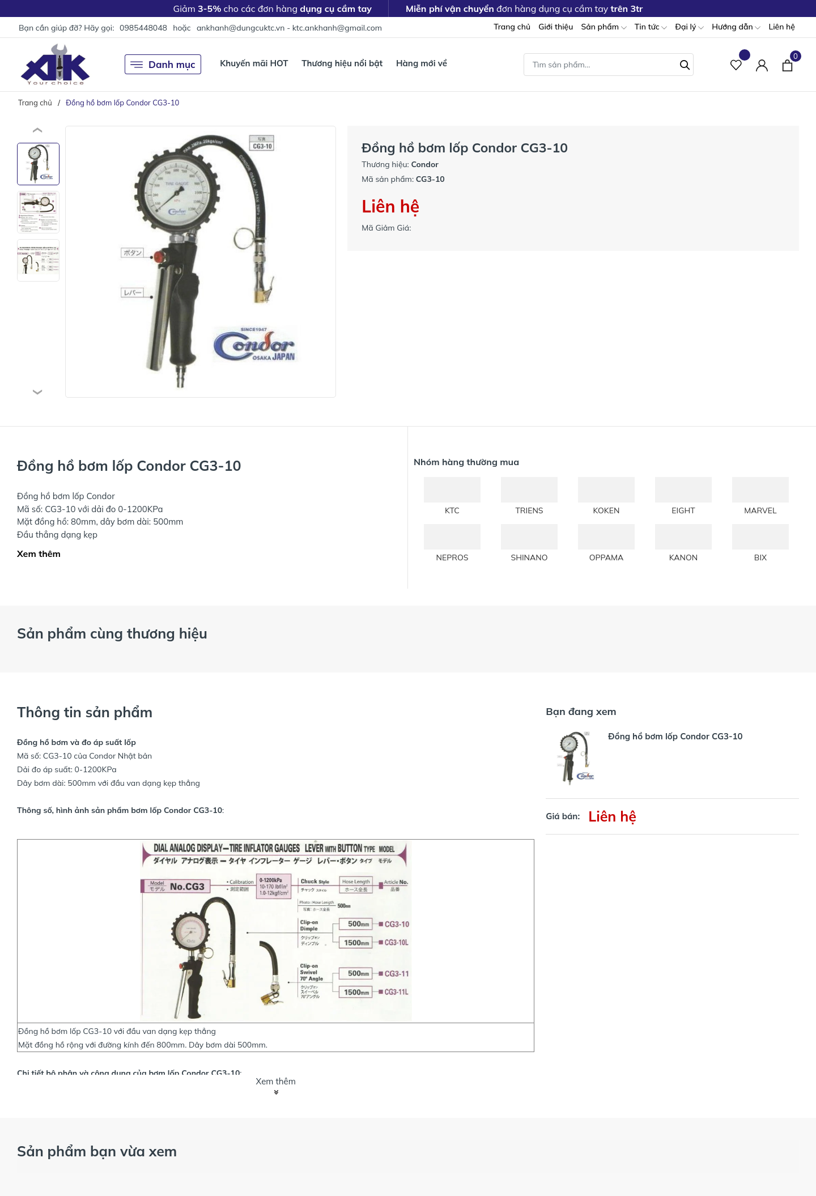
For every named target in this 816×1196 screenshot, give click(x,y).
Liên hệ (781, 27)
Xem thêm (39, 553)
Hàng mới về (421, 63)
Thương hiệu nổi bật (341, 63)
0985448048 (143, 28)
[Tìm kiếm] (685, 63)
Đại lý (689, 27)
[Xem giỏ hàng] (787, 64)
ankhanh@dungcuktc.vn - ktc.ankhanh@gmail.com (289, 28)
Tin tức (651, 27)
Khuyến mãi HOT (254, 63)
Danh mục (163, 64)
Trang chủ (512, 27)
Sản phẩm (603, 27)
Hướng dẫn (736, 27)
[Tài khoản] (762, 64)
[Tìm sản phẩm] (609, 64)
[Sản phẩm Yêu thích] (736, 64)
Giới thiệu (555, 27)
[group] (200, 261)
